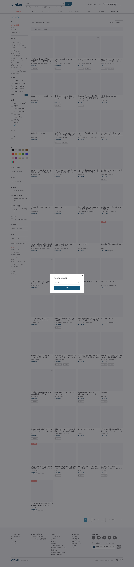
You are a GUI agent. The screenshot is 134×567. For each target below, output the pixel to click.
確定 (67, 287)
